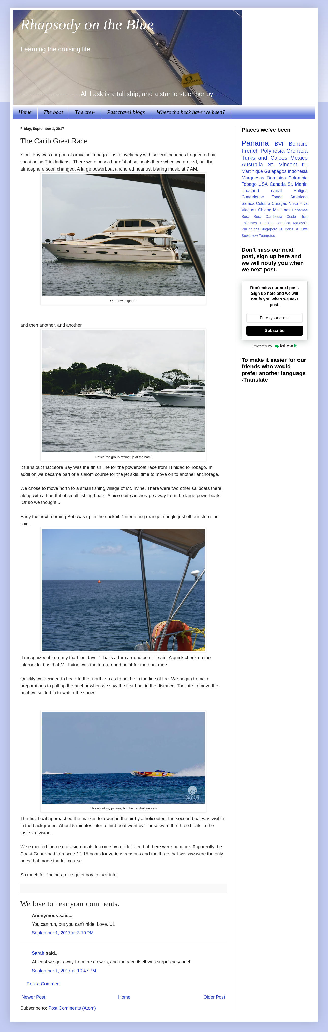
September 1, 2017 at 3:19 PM (63, 932)
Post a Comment (44, 984)
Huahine (267, 223)
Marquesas (253, 177)
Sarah (38, 953)
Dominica (276, 177)
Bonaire (298, 144)
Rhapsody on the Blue (87, 24)
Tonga (277, 197)
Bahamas (300, 210)
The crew (85, 112)
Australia (252, 164)
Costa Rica (297, 216)
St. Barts (286, 229)
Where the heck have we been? (191, 112)
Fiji (305, 164)
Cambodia (273, 216)
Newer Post (33, 997)
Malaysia (300, 223)
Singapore (269, 229)
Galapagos (275, 171)
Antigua (301, 190)
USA (263, 184)
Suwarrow (250, 236)
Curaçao (279, 203)
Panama (255, 143)
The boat (53, 112)
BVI (279, 144)
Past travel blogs (126, 112)
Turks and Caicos (264, 158)
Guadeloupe (253, 197)
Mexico (299, 158)
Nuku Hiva (298, 203)
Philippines (250, 229)
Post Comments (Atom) (72, 1008)
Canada (278, 184)
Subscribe (274, 330)
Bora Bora (251, 216)
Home (25, 112)
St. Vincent (282, 164)
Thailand (250, 190)
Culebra (263, 203)
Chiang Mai (269, 210)
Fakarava (249, 223)
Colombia (298, 177)
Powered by (274, 346)
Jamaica (283, 223)
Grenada (297, 151)
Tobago (249, 184)
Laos (285, 210)
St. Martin (298, 184)
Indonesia (298, 171)
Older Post (214, 997)
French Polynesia (263, 151)
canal (276, 190)
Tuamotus (267, 236)
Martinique (252, 171)
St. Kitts (301, 229)
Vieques (249, 210)
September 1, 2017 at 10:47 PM (64, 970)
